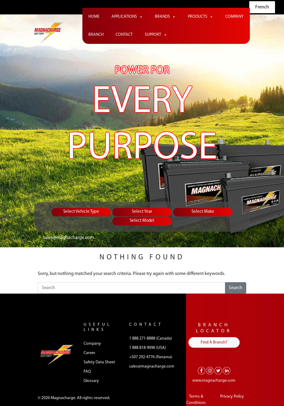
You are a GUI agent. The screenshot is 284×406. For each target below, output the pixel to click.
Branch (96, 34)
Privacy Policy (232, 396)
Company (234, 16)
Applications (127, 17)
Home (93, 16)
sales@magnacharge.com (68, 237)
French (262, 7)
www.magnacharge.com (213, 380)
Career (89, 353)
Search (235, 287)
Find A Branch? (214, 342)
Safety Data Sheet (99, 362)
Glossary (91, 381)
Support (156, 35)
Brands (165, 17)
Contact (124, 34)
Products (200, 17)
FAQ (87, 371)
